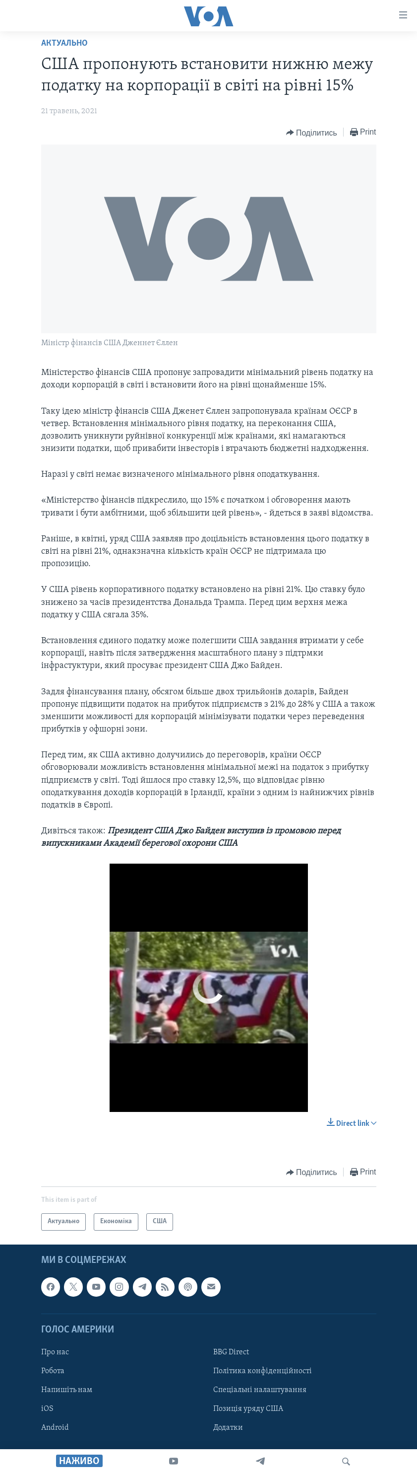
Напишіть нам (66, 1390)
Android (55, 1428)
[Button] (311, 132)
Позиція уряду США (248, 1409)
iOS (47, 1409)
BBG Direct (231, 1352)
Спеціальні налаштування (259, 1390)
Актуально (64, 43)
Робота (52, 1371)
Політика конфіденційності (262, 1371)
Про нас (55, 1352)
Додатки (228, 1428)
